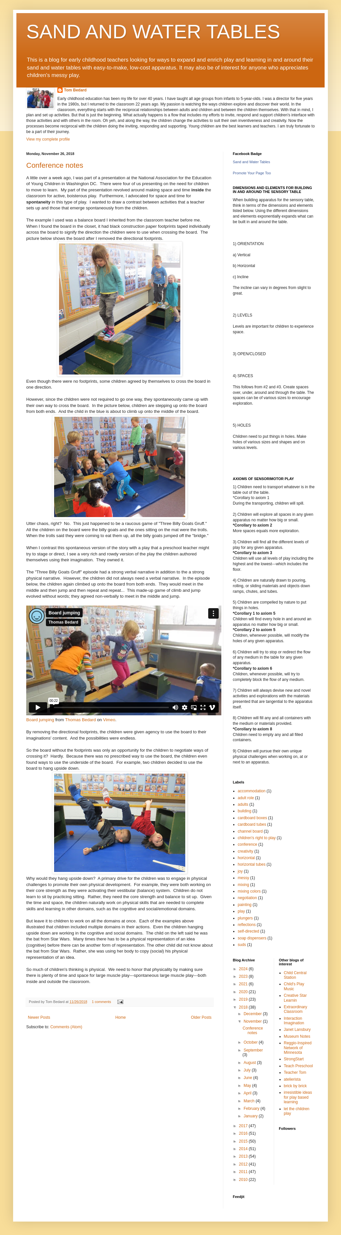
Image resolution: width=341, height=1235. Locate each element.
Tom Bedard (75, 90)
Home (120, 1017)
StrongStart (294, 1059)
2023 (244, 976)
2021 (244, 984)
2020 (244, 992)
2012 (244, 1164)
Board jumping (40, 719)
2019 (244, 999)
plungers (245, 918)
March (250, 1101)
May (248, 1085)
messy (243, 878)
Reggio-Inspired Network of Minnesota (298, 1048)
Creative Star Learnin (295, 997)
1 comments (101, 1002)
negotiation (247, 898)
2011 (244, 1171)
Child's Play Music (294, 986)
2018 (244, 1007)
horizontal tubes (252, 864)
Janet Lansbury (297, 1029)
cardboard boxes (252, 818)
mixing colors (249, 891)
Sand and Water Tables (251, 162)
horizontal (246, 858)
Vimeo (109, 719)
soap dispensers (252, 938)
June (248, 1077)
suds (242, 944)
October (251, 1042)
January (251, 1116)
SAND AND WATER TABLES (153, 32)
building (244, 811)
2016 (244, 1133)
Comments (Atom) (66, 1027)
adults (243, 804)
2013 (244, 1156)
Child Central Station (295, 975)
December (253, 1014)
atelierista (292, 1079)
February (252, 1108)
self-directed (248, 931)
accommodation (252, 791)
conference (247, 844)
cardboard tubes (252, 824)
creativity (245, 851)
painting (244, 904)
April (248, 1093)
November (253, 1021)
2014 (244, 1149)
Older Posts (201, 1017)
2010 (244, 1179)
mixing (243, 884)
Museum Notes (297, 1036)
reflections (247, 924)
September (253, 1050)
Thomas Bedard (80, 719)
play (241, 911)
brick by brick (295, 1086)
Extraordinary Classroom (295, 1009)
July (248, 1070)
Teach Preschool (298, 1066)
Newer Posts (39, 1017)
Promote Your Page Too (252, 173)
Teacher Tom (295, 1072)
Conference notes (54, 165)
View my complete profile (48, 139)
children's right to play (257, 838)
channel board (250, 831)
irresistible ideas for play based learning (298, 1097)
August (250, 1062)
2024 (244, 969)
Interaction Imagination (294, 1020)
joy (240, 871)
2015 (244, 1141)
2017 (244, 1126)
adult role (246, 798)
